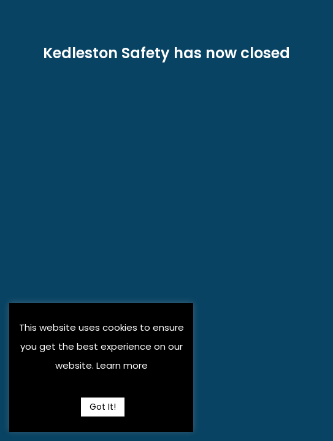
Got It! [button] (103, 407)
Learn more (122, 365)
